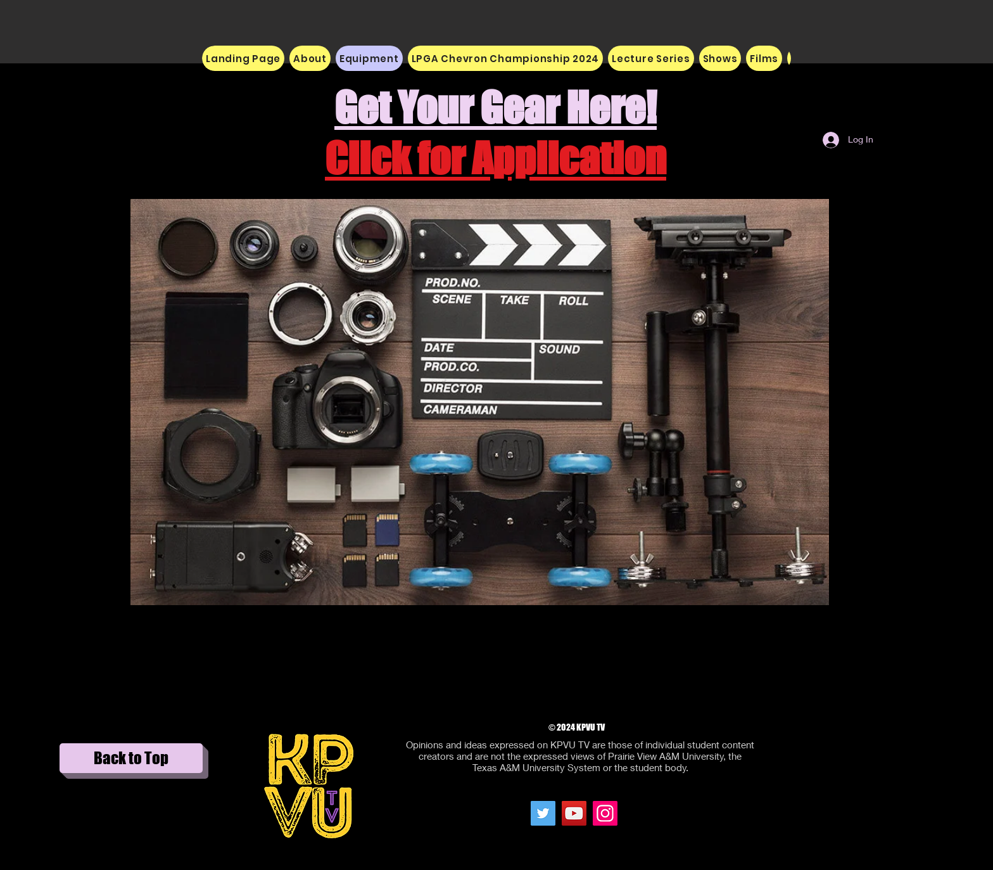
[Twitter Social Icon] (543, 813)
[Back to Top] (131, 758)
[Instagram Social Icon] (605, 813)
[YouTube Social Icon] (574, 813)
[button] (310, 58)
